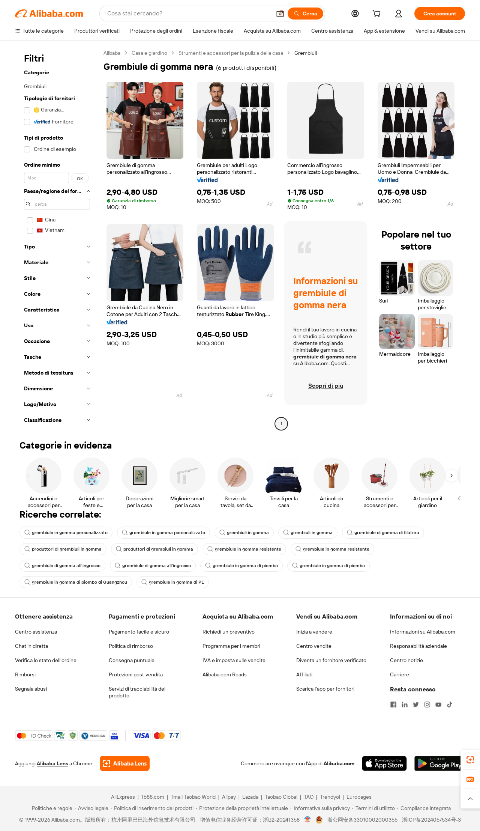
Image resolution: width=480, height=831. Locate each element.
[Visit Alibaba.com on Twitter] (415, 704)
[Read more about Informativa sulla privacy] (320, 808)
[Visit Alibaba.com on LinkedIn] (404, 704)
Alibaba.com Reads (224, 674)
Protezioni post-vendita (136, 674)
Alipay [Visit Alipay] (229, 797)
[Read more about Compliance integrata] (424, 808)
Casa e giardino (149, 53)
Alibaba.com (339, 763)
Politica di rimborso (131, 646)
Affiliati (304, 674)
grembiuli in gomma (244, 533)
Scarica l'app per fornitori (325, 689)
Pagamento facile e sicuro (139, 632)
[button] (280, 13)
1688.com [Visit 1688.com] (152, 797)
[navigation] (57, 239)
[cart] (378, 15)
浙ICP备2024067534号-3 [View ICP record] (431, 820)
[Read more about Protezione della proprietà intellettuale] (242, 808)
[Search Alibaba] (188, 13)
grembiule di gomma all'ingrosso (62, 566)
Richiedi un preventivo (228, 632)
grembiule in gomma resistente (244, 549)
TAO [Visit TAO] (309, 797)
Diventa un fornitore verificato (331, 660)
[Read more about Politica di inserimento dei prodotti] (152, 808)
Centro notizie (406, 660)
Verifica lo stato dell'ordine (45, 660)
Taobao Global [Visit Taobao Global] (281, 797)
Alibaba (112, 53)
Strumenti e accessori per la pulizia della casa (230, 53)
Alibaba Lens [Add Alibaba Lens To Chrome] (52, 763)
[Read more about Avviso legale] (91, 808)
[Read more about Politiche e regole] (51, 808)
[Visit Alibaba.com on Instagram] (427, 704)
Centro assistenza (36, 632)
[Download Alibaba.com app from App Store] (384, 763)
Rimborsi (25, 674)
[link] (470, 759)
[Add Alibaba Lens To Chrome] (125, 763)
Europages (359, 797)
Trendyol (330, 797)
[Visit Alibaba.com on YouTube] (438, 704)
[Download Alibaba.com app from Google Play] (439, 763)
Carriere (399, 674)
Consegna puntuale (131, 660)
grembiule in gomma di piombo (241, 566)
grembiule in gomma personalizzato (66, 533)
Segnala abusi (31, 689)
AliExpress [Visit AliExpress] (123, 797)
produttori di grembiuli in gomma (63, 549)
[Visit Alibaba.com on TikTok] (449, 704)
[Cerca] (305, 14)
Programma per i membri (231, 646)
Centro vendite (314, 646)
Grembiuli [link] (305, 53)
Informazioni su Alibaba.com (422, 632)
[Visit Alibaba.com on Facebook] (393, 704)
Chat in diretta (31, 646)
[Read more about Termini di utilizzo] (373, 808)
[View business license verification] (307, 819)
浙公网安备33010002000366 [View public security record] (362, 820)
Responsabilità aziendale (418, 646)
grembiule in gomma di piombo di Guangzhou (75, 582)
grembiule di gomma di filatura (383, 533)
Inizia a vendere (314, 632)
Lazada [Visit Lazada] (250, 797)
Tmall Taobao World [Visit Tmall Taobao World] (193, 797)
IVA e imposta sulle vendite (234, 660)
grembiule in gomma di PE (172, 582)
